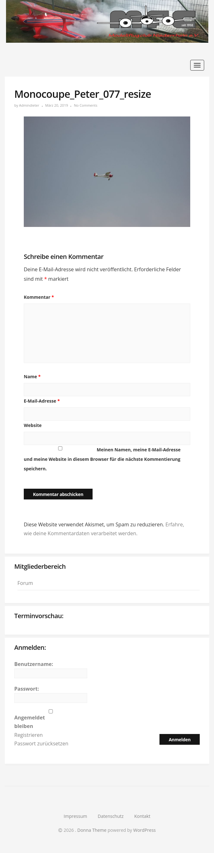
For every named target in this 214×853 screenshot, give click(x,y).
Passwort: (26, 688)
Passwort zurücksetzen (41, 743)
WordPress (144, 830)
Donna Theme (92, 830)
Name (32, 376)
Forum (25, 583)
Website (33, 425)
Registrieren (28, 734)
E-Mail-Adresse (42, 401)
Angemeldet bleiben (29, 722)
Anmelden (180, 740)
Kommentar (39, 297)
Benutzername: (33, 664)
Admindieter (29, 105)
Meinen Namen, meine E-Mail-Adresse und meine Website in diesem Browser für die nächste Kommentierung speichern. (102, 459)
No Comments (85, 105)
